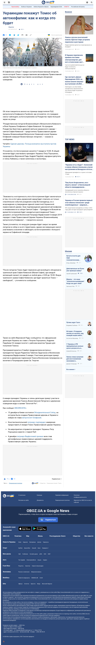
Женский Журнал (47, 583)
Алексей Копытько (71, 351)
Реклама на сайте (23, 500)
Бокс (39, 548)
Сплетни (26, 583)
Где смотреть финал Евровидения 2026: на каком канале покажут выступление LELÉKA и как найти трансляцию (74, 80)
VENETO (66, 6)
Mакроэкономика (36, 572)
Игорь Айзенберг (71, 263)
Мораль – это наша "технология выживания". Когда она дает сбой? (75, 281)
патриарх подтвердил (36, 422)
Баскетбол (27, 548)
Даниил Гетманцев (71, 364)
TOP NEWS (69, 139)
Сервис (45, 560)
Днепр (39, 542)
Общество (11, 27)
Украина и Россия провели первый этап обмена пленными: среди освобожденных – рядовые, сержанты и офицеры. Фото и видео (78, 202)
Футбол (20, 548)
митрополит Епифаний (31, 418)
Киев (19, 542)
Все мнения (70, 369)
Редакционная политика (15, 483)
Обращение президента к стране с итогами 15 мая (78, 173)
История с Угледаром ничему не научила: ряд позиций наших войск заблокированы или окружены (74, 333)
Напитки (27, 566)
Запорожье (32, 542)
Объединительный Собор (44, 412)
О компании (21, 495)
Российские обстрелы (78, 6)
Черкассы (46, 542)
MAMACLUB (34, 577)
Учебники (25, 554)
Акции (39, 560)
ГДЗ (19, 554)
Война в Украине (26, 6)
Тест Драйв (21, 560)
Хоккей (34, 548)
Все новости (89, 536)
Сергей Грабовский (71, 273)
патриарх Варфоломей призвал (30, 436)
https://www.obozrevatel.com (65, 592)
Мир (27, 536)
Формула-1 (45, 548)
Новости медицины (24, 577)
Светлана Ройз (70, 286)
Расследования (55, 536)
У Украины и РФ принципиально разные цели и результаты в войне (74, 346)
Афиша (20, 583)
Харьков (25, 542)
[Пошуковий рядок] (91, 2)
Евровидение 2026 (56, 6)
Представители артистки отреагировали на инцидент (78, 46)
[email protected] (24, 632)
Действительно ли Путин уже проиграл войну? (75, 270)
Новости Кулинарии (37, 566)
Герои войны (15, 6)
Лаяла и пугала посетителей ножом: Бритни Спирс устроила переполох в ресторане (77, 39)
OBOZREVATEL (20, 408)
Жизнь (40, 536)
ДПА (40, 554)
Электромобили (31, 560)
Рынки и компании (23, 572)
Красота (33, 583)
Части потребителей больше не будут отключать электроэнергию (74, 66)
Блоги (63, 536)
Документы (40, 500)
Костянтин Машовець (72, 338)
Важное (68, 12)
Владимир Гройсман (71, 325)
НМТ (49, 554)
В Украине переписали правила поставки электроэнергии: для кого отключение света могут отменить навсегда (74, 58)
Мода (38, 583)
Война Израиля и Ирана (41, 6)
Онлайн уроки (34, 554)
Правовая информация (61, 495)
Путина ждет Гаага (73, 322)
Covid (41, 577)
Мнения (68, 251)
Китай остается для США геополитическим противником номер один (73, 258)
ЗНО (45, 554)
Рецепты (20, 566)
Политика (18, 536)
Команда (39, 495)
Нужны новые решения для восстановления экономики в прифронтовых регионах (75, 359)
